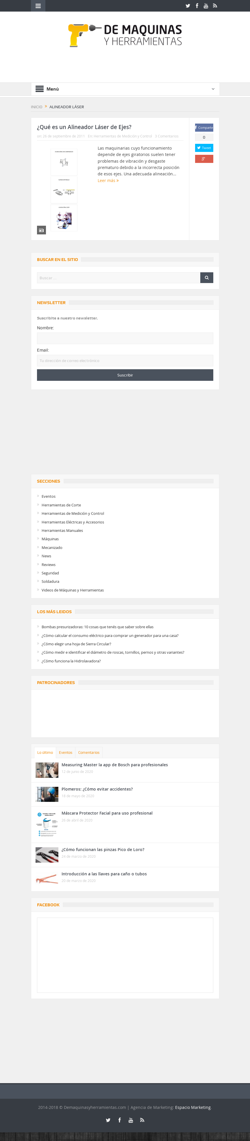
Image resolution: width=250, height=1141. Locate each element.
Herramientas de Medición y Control (123, 136)
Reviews (48, 564)
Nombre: (45, 327)
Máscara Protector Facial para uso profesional (107, 813)
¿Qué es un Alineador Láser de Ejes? (84, 127)
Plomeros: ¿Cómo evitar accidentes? (97, 789)
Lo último (45, 752)
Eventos (48, 496)
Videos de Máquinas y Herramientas (73, 590)
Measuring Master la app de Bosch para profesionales (115, 764)
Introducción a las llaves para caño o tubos (104, 874)
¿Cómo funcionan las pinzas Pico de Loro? (103, 849)
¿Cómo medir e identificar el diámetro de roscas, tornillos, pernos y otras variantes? (113, 652)
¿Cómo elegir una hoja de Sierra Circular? (76, 643)
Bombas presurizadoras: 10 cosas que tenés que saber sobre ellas (97, 626)
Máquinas (50, 538)
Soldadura (50, 581)
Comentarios (88, 752)
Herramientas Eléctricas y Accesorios (73, 522)
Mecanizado (52, 547)
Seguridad (50, 573)
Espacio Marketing (193, 1107)
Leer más (108, 180)
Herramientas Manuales (62, 530)
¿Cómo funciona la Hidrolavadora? (71, 661)
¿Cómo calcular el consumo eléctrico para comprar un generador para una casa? (110, 635)
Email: (43, 350)
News (46, 555)
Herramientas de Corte (61, 505)
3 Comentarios (167, 136)
